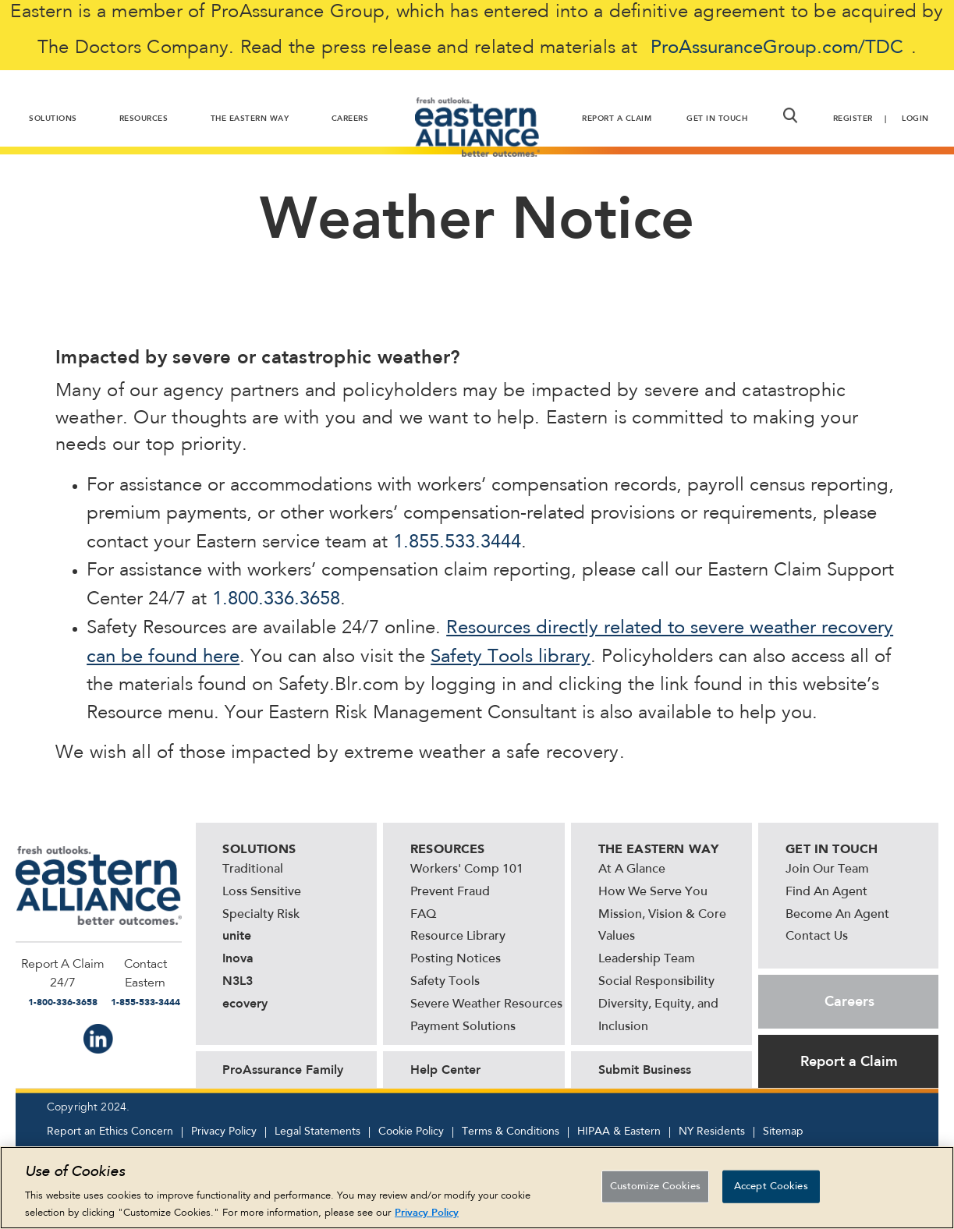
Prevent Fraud (450, 892)
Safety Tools (445, 982)
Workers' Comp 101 (466, 869)
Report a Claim (849, 1061)
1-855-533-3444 (145, 1002)
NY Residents (712, 1131)
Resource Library (457, 936)
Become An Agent (837, 914)
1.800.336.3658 (276, 599)
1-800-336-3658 (63, 1002)
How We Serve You (653, 892)
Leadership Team (646, 959)
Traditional (252, 869)
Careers (849, 1001)
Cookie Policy (411, 1131)
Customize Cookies (655, 1190)
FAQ (423, 914)
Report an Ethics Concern (110, 1131)
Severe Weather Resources (486, 1004)
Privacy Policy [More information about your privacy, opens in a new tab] (427, 1215)
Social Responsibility (656, 982)
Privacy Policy (224, 1131)
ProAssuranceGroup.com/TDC (777, 48)
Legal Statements (317, 1131)
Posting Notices (455, 959)
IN (98, 1039)
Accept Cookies (771, 1190)
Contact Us (817, 936)
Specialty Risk (261, 914)
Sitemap (783, 1131)
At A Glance (631, 869)
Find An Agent (826, 892)
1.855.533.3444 (457, 542)
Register (853, 118)
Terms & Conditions (510, 1131)
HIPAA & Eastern (619, 1131)
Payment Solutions (463, 1027)
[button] (789, 115)
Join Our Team (827, 869)
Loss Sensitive (261, 892)
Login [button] (915, 118)
